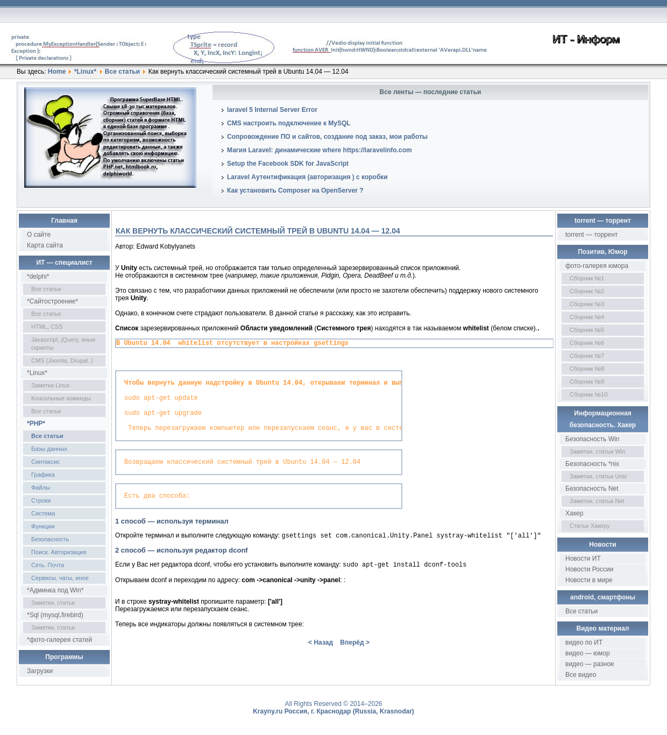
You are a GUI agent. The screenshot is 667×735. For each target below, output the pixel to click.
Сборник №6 (587, 343)
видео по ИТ (583, 642)
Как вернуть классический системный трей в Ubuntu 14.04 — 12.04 (258, 231)
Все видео (580, 675)
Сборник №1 (587, 278)
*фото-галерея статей (59, 640)
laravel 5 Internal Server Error (272, 110)
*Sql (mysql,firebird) (55, 615)
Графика (43, 474)
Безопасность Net (592, 488)
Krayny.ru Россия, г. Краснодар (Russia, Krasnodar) (333, 711)
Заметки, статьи (53, 602)
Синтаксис (45, 461)
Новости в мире (589, 580)
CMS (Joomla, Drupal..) (62, 360)
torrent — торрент (591, 234)
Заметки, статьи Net (597, 501)
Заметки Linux (50, 385)
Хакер (574, 513)
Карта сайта (45, 245)
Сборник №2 (587, 291)
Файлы (40, 487)
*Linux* (85, 71)
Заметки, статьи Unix (598, 476)
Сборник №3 (587, 304)
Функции (42, 526)
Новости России (589, 569)
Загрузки (40, 671)
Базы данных (49, 449)
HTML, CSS (47, 326)
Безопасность (50, 539)
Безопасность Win (592, 439)
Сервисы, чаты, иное (60, 578)
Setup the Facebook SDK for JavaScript (288, 163)
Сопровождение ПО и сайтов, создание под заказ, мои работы (327, 136)
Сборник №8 (587, 368)
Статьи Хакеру (590, 525)
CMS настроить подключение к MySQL (289, 123)
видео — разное (589, 664)
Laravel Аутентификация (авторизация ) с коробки (307, 177)
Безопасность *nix (592, 464)
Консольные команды (61, 398)
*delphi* (38, 276)
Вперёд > (355, 661)
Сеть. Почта (47, 565)
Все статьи (122, 71)
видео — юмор (587, 653)
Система (43, 513)
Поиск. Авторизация (58, 552)
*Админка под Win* (55, 590)
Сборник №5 (587, 330)
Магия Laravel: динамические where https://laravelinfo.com (319, 150)
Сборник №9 (587, 381)
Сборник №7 (587, 355)
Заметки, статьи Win (597, 451)
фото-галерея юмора (596, 266)
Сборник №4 (587, 317)
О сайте (39, 234)
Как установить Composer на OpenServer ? (295, 190)
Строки (41, 500)
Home (57, 71)
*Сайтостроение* (52, 301)
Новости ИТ (583, 558)
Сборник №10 (589, 394)
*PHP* (36, 423)
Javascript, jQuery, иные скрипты (63, 343)
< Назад (320, 661)
